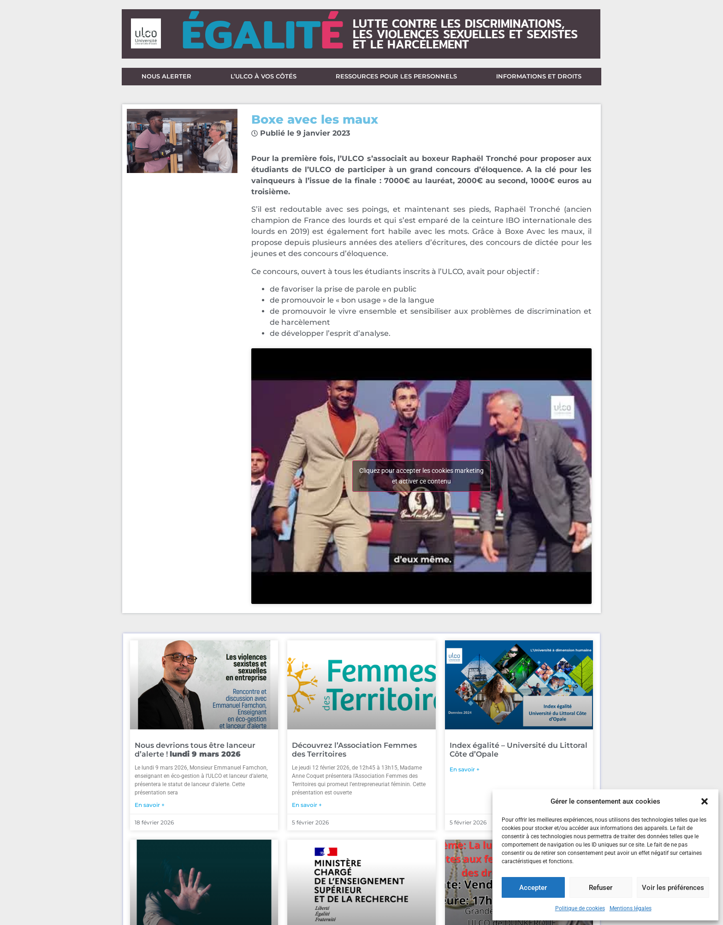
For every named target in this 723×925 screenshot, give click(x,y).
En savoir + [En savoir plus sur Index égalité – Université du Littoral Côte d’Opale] (465, 773)
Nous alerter (166, 78)
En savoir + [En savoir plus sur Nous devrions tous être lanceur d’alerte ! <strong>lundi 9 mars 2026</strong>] (150, 808)
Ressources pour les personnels (396, 78)
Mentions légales (631, 908)
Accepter (533, 887)
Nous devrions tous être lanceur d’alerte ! (195, 753)
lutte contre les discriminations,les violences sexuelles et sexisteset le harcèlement (465, 34)
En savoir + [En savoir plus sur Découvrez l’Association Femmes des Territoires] (307, 808)
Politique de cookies (580, 908)
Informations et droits (538, 78)
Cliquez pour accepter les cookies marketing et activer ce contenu (421, 480)
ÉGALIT (262, 34)
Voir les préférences (673, 887)
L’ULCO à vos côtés (263, 78)
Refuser (600, 887)
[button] (704, 801)
